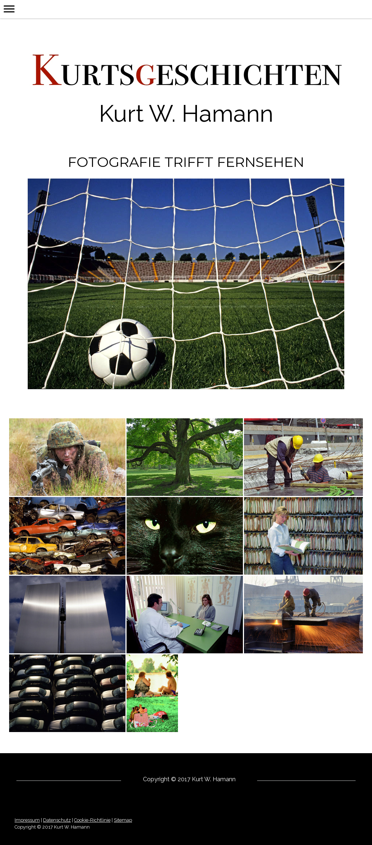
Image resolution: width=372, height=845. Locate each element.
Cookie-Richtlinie (92, 820)
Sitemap (123, 820)
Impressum (27, 820)
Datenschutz (57, 820)
